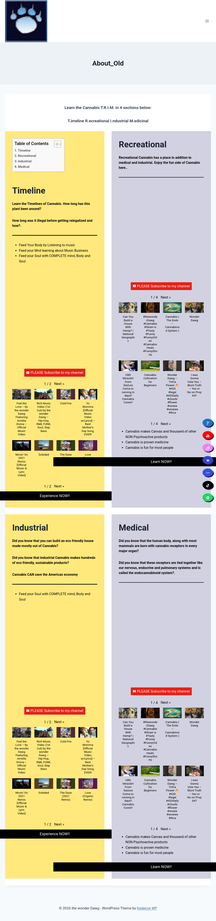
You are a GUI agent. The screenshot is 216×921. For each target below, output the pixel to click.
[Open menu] (207, 21)
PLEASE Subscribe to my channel (54, 372)
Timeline (24, 150)
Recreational (27, 156)
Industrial (25, 161)
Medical (23, 167)
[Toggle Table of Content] (55, 144)
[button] (59, 384)
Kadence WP (147, 908)
